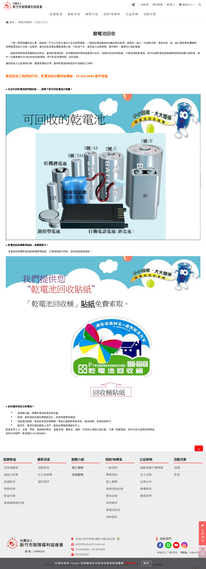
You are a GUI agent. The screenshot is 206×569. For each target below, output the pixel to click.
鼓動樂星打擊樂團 (151, 467)
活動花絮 (150, 13)
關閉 (147, 563)
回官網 (144, 4)
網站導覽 (157, 4)
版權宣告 (161, 552)
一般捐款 (111, 467)
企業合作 (146, 481)
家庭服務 (77, 474)
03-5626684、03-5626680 (90, 549)
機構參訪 (146, 488)
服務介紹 (92, 13)
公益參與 (132, 13)
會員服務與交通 (14, 503)
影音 (177, 474)
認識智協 (56, 13)
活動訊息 (43, 467)
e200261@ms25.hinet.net (90, 544)
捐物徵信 (111, 517)
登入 (171, 4)
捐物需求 (111, 503)
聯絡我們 (146, 495)
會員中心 (185, 4)
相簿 (177, 467)
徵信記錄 (111, 495)
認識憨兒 (9, 481)
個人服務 (77, 467)
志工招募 (146, 474)
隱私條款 (173, 552)
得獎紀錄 (9, 488)
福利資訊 (43, 481)
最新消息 (74, 13)
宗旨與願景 (11, 467)
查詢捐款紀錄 (114, 488)
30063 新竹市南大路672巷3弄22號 (97, 539)
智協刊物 (9, 495)
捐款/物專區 (111, 13)
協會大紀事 (11, 474)
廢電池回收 (113, 510)
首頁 (10, 22)
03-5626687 (82, 554)
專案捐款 (111, 474)
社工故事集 (45, 474)
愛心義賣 (111, 481)
